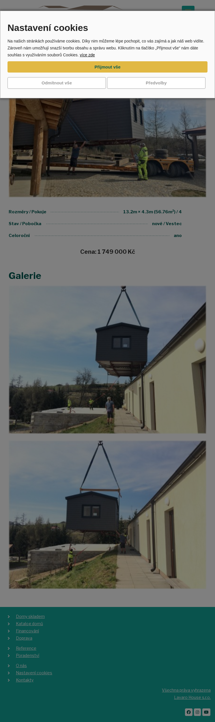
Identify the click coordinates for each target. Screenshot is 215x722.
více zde (87, 55)
